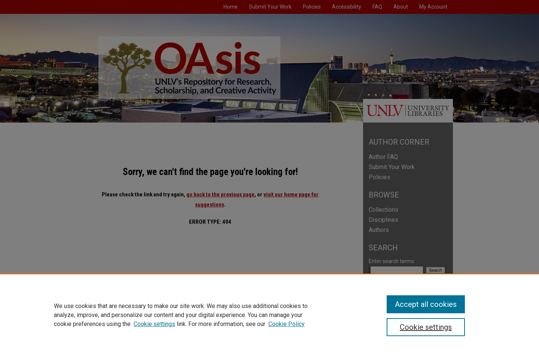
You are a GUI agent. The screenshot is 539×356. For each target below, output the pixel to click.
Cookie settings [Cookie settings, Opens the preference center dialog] (426, 327)
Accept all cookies (426, 304)
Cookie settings (154, 324)
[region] (269, 315)
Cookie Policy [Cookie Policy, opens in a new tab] (286, 324)
